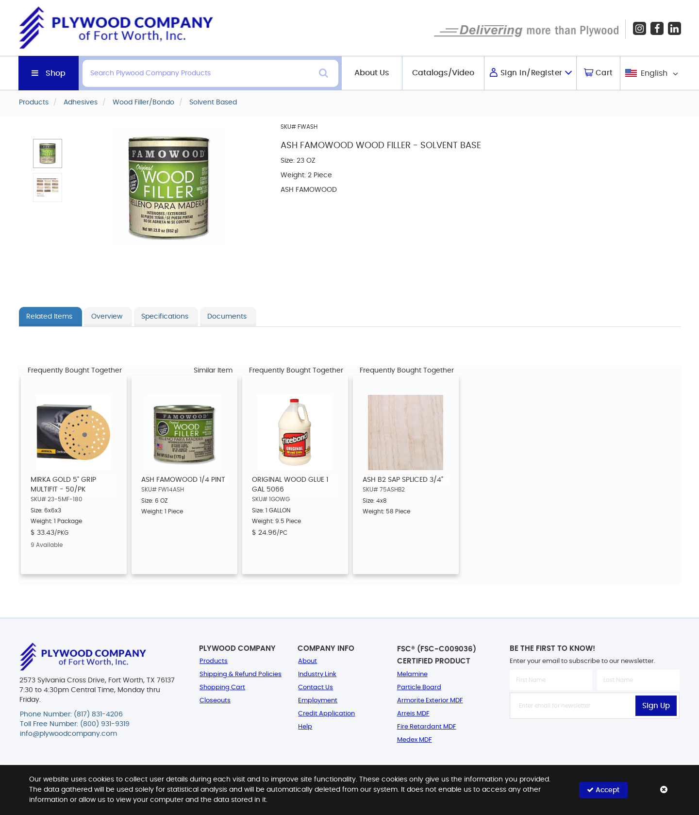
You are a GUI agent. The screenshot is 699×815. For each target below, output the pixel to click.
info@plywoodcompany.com (68, 733)
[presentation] (594, 740)
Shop (56, 73)
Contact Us (315, 687)
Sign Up (656, 706)
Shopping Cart (222, 687)
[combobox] (650, 73)
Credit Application (326, 714)
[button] (47, 153)
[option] (73, 474)
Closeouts (215, 700)
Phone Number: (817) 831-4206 (71, 714)
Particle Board (419, 687)
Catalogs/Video (443, 73)
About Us (371, 73)
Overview (106, 316)
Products (214, 661)
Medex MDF (414, 740)
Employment (317, 700)
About (307, 661)
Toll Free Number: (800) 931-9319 (75, 724)
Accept (603, 790)
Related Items (49, 316)
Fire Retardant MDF (426, 727)
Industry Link (317, 674)
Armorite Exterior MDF (430, 700)
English (654, 73)
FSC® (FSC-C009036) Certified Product (436, 655)
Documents (227, 316)
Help (305, 727)
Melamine (412, 674)
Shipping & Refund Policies (241, 674)
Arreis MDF (413, 714)
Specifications (164, 316)
